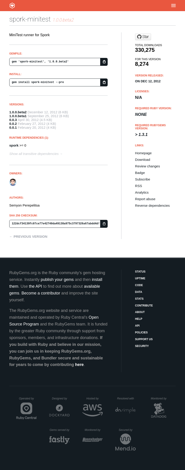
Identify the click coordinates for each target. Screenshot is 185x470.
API (137, 325)
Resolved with (126, 398)
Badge (140, 173)
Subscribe (142, 179)
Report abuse (145, 199)
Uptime (140, 278)
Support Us (144, 339)
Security (142, 346)
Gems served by (60, 430)
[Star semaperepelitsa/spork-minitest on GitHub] (143, 36)
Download (142, 159)
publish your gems (57, 279)
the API (35, 286)
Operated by (28, 400)
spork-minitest (30, 19)
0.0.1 (13, 127)
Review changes (147, 166)
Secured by (127, 430)
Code (139, 285)
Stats (139, 298)
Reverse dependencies (152, 205)
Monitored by (160, 398)
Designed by (60, 398)
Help (138, 318)
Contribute (144, 305)
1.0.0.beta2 (18, 112)
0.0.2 (13, 124)
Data (138, 292)
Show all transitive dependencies (34, 154)
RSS (138, 186)
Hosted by (94, 398)
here (79, 364)
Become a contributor (40, 293)
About (140, 312)
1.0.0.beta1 (18, 116)
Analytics (142, 192)
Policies (141, 332)
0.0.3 (13, 120)
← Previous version (28, 236)
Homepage (143, 153)
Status (140, 271)
